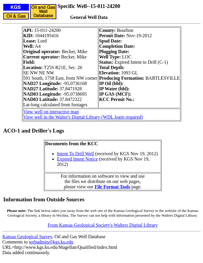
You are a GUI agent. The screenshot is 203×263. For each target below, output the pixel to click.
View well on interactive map (51, 111)
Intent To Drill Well (75, 153)
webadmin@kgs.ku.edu (51, 241)
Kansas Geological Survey (27, 236)
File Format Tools (112, 186)
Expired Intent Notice (77, 158)
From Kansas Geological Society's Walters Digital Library (103, 225)
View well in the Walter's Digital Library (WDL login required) (83, 117)
